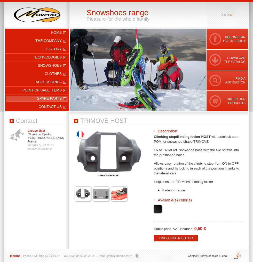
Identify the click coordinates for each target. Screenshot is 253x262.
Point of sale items (42, 90)
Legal (223, 255)
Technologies (47, 57)
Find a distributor (176, 238)
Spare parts (49, 98)
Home (56, 32)
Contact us (50, 107)
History (54, 49)
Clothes (53, 74)
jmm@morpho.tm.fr (119, 255)
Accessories (49, 82)
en (230, 14)
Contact (192, 255)
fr (224, 14)
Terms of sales (209, 255)
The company (48, 41)
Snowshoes (50, 65)
